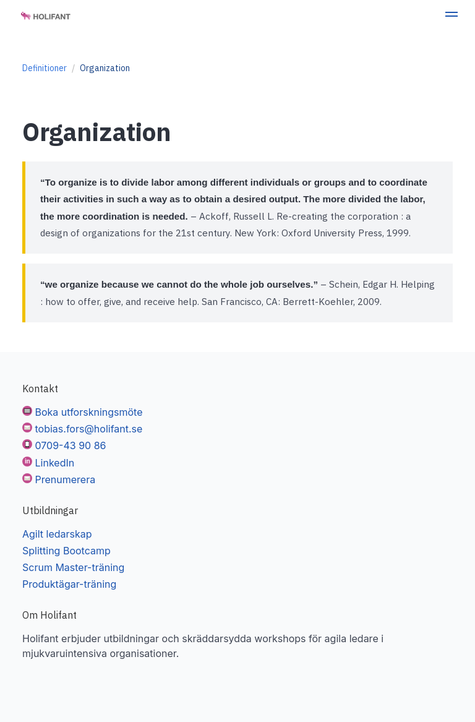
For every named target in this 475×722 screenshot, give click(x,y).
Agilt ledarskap (57, 534)
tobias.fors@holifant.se (89, 429)
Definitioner (44, 68)
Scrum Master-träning (73, 567)
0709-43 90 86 (70, 445)
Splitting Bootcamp (66, 550)
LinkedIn (55, 463)
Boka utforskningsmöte (89, 412)
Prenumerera (65, 479)
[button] (451, 16)
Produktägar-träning (69, 584)
